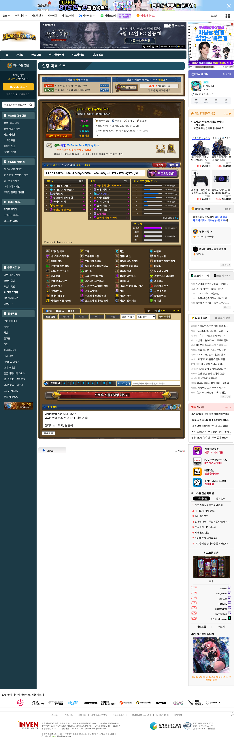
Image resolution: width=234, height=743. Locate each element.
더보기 (221, 626)
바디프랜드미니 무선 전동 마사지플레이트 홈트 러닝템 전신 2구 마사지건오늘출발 (211, 431)
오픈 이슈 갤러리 (12, 274)
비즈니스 (69, 714)
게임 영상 (8, 355)
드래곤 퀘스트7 (11, 390)
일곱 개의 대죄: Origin (14, 373)
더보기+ (227, 74)
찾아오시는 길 (162, 714)
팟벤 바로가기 (10, 320)
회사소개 (55, 714)
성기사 (60, 311)
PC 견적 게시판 (11, 298)
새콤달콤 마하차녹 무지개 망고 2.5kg (209, 425)
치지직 (7, 326)
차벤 (6, 332)
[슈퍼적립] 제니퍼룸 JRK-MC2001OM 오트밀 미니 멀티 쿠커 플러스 (211, 420)
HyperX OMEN (11, 361)
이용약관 (82, 714)
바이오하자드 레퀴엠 (13, 385)
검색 (30, 105)
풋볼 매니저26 (11, 396)
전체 (49, 311)
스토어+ (227, 113)
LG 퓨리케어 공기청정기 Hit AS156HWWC (211, 414)
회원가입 (10, 94)
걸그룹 (7, 338)
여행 (6, 344)
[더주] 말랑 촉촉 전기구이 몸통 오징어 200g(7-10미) (211, 437)
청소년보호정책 (119, 714)
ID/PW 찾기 (24, 94)
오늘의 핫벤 (9, 280)
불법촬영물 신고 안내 (141, 714)
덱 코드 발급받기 (163, 174)
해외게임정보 (10, 350)
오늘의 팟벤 (9, 286)
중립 (71, 311)
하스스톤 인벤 (21, 65)
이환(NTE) (208, 85)
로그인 (214, 15)
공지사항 (178, 714)
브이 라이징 (9, 367)
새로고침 (224, 265)
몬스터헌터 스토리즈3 (14, 379)
